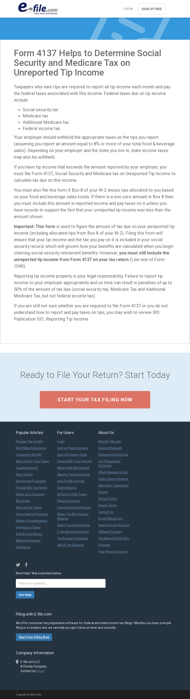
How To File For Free (71, 481)
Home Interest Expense (32, 514)
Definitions (23, 547)
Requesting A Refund (113, 454)
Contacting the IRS (29, 454)
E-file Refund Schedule (73, 532)
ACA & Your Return (29, 534)
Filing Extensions (68, 501)
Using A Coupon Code (72, 454)
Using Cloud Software (113, 479)
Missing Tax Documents (73, 474)
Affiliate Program (110, 532)
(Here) (40, 671)
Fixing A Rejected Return (74, 507)
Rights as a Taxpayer (30, 494)
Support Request (110, 448)
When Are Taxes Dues (113, 485)
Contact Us (105, 512)
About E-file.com (109, 441)
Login (61, 441)
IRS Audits (23, 501)
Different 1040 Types (72, 494)
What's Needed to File (113, 472)
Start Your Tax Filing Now (95, 399)
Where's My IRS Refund (73, 468)
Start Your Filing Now (34, 637)
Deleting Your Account (113, 525)
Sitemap (104, 545)
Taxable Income (27, 468)
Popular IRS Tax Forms (31, 487)
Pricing (103, 492)
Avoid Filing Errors (110, 518)
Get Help (25, 595)
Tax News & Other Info (113, 538)
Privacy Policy (107, 499)
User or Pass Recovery (72, 448)
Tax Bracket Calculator (72, 538)
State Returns (67, 487)
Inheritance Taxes (28, 527)
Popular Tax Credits (29, 441)
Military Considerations (32, 521)
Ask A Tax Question (70, 545)
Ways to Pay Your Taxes (32, 461)
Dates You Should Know (73, 525)
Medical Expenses (28, 540)
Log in (128, 8)
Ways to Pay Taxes (29, 507)
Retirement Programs (31, 481)
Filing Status (24, 474)
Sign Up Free (152, 9)
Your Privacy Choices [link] (112, 551)
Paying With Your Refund (74, 461)
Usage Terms (107, 505)
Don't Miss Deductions (31, 448)
